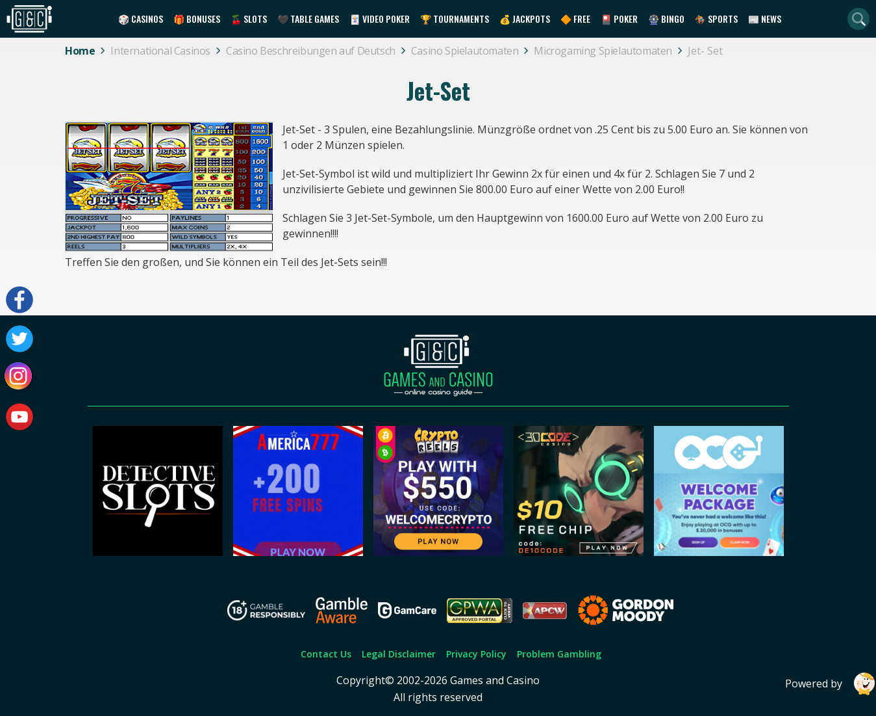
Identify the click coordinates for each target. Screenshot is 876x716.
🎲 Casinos (140, 18)
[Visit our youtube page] (19, 416)
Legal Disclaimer (399, 654)
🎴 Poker (619, 18)
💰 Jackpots (524, 18)
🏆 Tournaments (454, 18)
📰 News (764, 18)
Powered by (830, 683)
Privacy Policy (476, 654)
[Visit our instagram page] (19, 377)
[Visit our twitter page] (19, 338)
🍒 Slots (249, 18)
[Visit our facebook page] (19, 299)
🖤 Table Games (308, 18)
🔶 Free (575, 18)
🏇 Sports (716, 18)
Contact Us (326, 654)
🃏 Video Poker (379, 18)
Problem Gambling (559, 654)
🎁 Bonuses (196, 18)
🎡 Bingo (666, 18)
